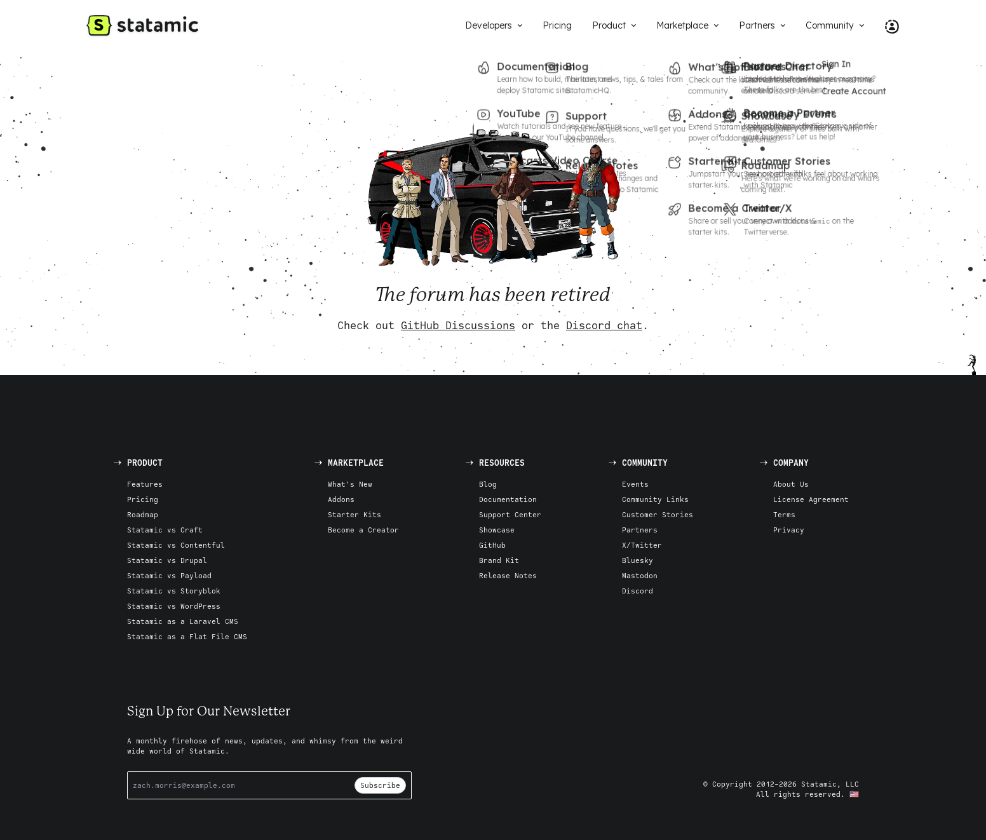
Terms (784, 514)
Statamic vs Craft (165, 529)
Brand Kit (499, 560)
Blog (488, 484)
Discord (637, 590)
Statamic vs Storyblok (173, 590)
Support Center (510, 514)
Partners (640, 529)
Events (635, 484)
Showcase (497, 529)
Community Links (655, 499)
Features (145, 484)
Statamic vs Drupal (167, 560)
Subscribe (380, 785)
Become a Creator (363, 529)
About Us (791, 484)
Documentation (508, 499)
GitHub (492, 545)
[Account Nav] (887, 25)
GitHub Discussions (458, 325)
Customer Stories (657, 514)
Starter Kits (354, 514)
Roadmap (142, 514)
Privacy (788, 529)
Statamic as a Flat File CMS (187, 636)
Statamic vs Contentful (176, 545)
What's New (350, 484)
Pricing (142, 499)
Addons (341, 499)
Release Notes (508, 575)
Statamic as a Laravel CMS (182, 621)
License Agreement (811, 499)
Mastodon (640, 575)
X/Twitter (642, 545)
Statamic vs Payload (169, 575)
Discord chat (604, 325)
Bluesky (637, 560)
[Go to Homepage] (142, 25)
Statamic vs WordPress (173, 606)
